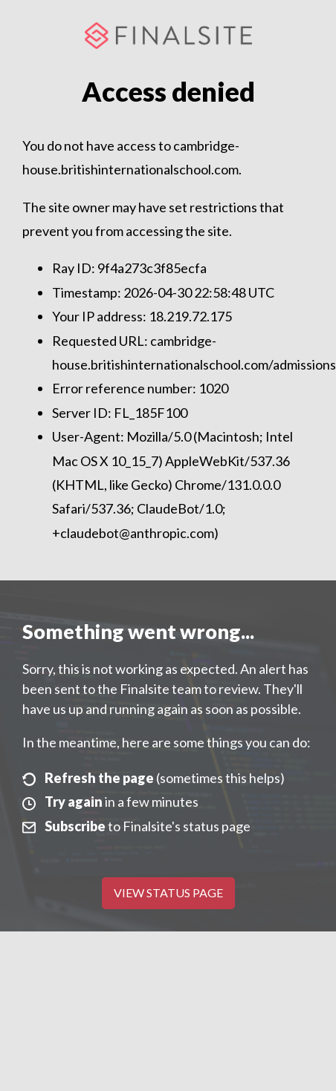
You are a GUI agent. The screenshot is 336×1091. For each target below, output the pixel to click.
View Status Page (168, 892)
